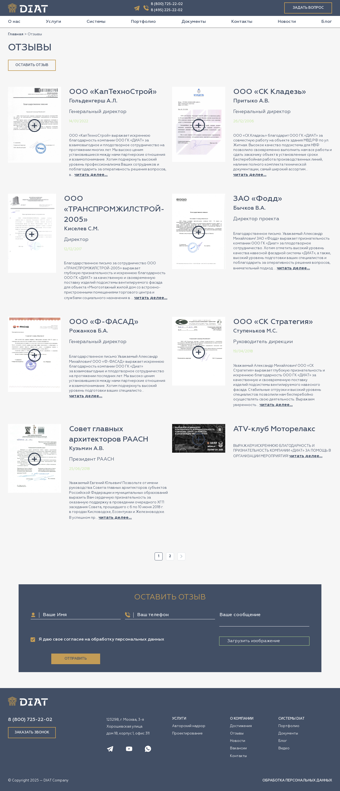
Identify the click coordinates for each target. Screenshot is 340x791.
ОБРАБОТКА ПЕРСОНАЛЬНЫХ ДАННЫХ (297, 780)
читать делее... (91, 175)
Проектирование (187, 733)
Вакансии (238, 748)
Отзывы (237, 733)
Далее (181, 556)
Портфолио (143, 22)
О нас (14, 22)
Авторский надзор (188, 726)
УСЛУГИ (179, 718)
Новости (287, 22)
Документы (193, 22)
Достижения (241, 726)
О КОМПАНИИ (241, 718)
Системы (96, 22)
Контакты (241, 22)
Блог (326, 22)
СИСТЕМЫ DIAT (291, 718)
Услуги (53, 22)
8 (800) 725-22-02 (167, 4)
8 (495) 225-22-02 (166, 10)
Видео (284, 748)
